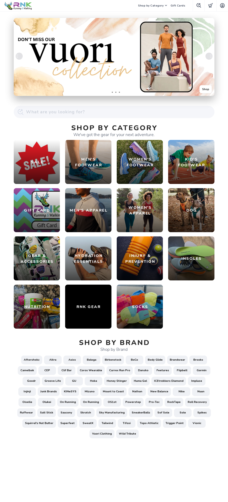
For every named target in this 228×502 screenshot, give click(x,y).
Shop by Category (151, 6)
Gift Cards (178, 6)
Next (209, 56)
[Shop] (114, 57)
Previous (19, 56)
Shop (205, 89)
